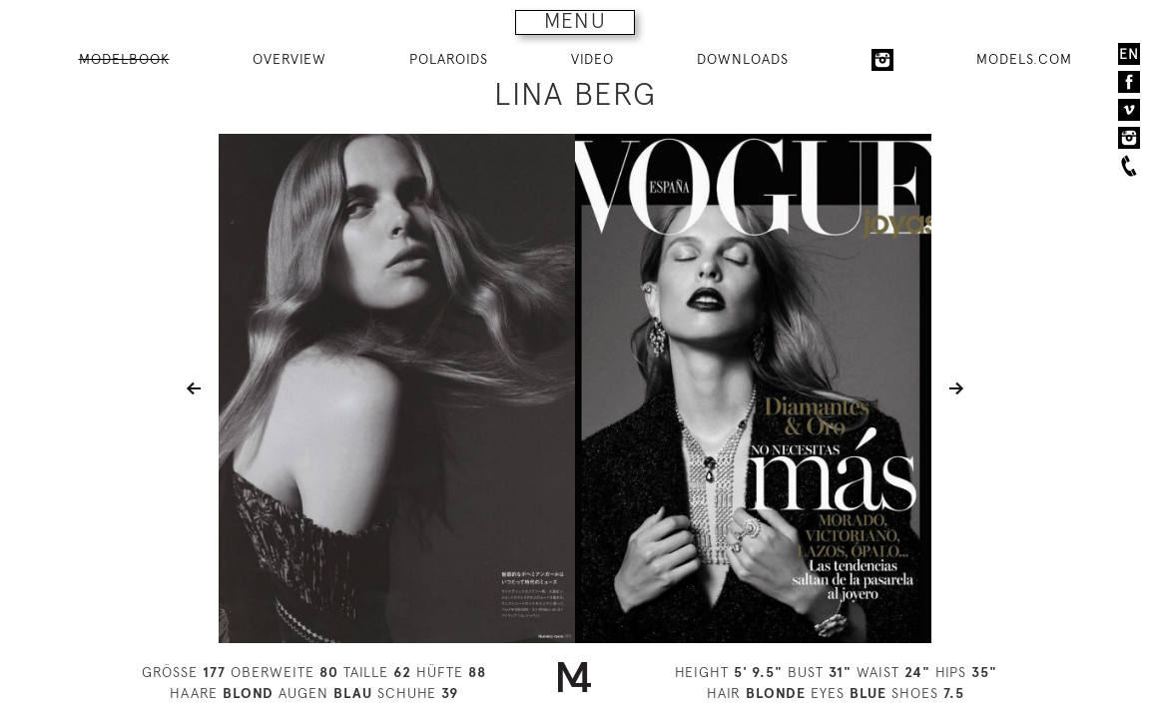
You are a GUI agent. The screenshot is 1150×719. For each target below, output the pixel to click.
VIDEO (592, 59)
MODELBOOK (124, 59)
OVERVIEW (289, 59)
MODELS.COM (1024, 59)
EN (1129, 54)
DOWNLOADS (743, 59)
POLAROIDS (448, 59)
